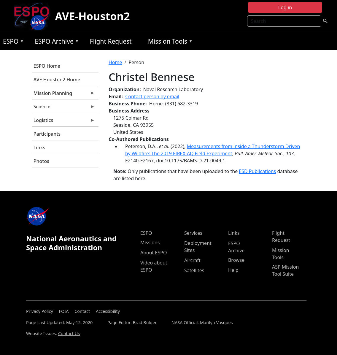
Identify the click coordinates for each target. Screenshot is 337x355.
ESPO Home (47, 66)
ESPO (12, 42)
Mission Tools (169, 42)
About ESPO (153, 252)
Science (63, 108)
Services (193, 233)
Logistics (63, 121)
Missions (150, 242)
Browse (236, 260)
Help (233, 270)
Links (39, 147)
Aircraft (192, 260)
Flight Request (111, 41)
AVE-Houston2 (92, 16)
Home (115, 62)
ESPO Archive (55, 42)
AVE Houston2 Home (57, 79)
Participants (47, 134)
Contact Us (69, 333)
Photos (41, 161)
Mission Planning (63, 94)
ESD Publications (257, 171)
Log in (285, 7)
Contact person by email (152, 96)
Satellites (194, 270)
